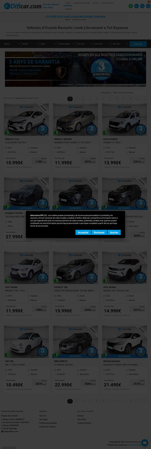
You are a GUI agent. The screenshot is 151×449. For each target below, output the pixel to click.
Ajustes (114, 232)
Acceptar (83, 232)
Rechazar (99, 232)
